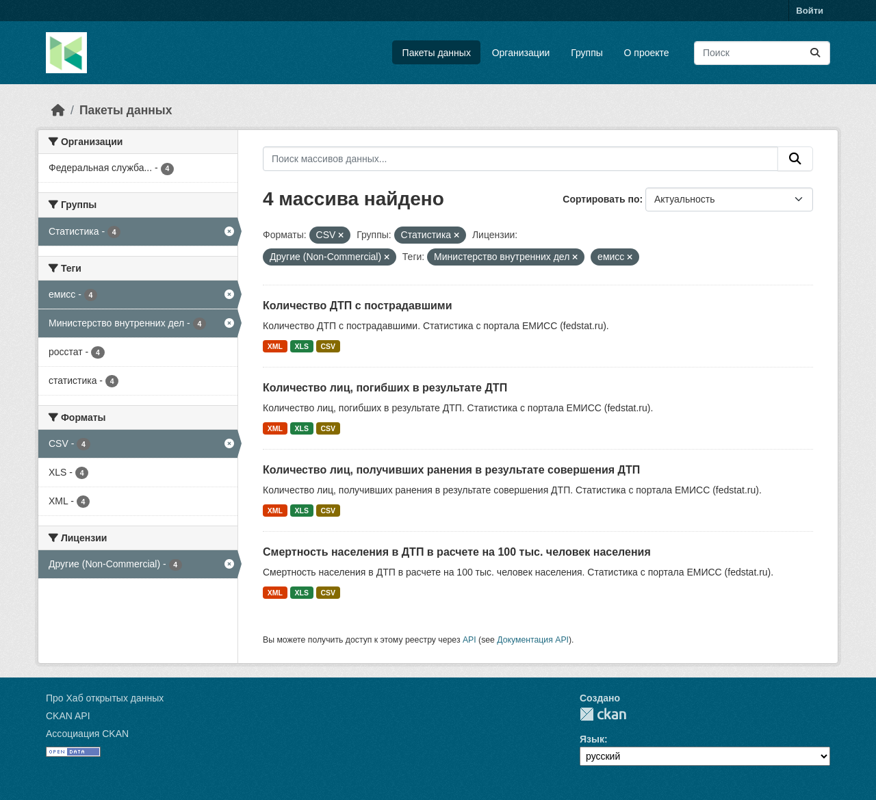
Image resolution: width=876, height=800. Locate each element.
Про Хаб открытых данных (105, 698)
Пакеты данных (436, 52)
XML (275, 346)
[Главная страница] (58, 110)
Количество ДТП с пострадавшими (357, 305)
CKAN (603, 714)
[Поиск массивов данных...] (762, 53)
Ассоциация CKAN (87, 733)
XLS (302, 346)
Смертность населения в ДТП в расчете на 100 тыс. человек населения (457, 552)
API (469, 640)
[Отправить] (815, 53)
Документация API (533, 640)
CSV (327, 346)
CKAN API (68, 715)
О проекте (646, 52)
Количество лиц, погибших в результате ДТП (385, 387)
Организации (521, 52)
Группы (587, 52)
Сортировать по (601, 199)
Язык (592, 739)
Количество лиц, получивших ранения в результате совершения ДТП (451, 470)
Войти (809, 10)
